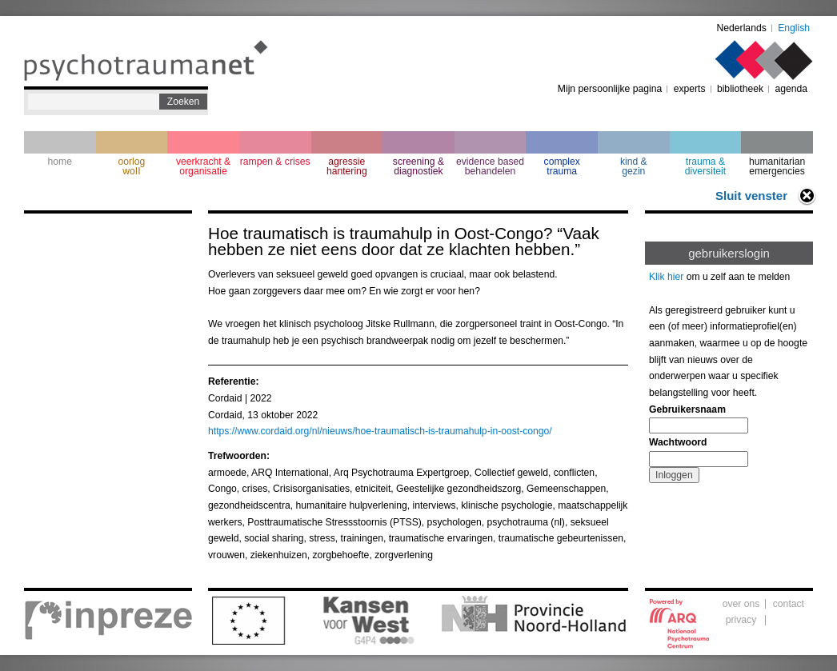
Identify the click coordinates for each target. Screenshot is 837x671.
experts (690, 88)
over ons (741, 603)
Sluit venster (751, 195)
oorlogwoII (132, 166)
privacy (741, 619)
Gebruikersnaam (687, 409)
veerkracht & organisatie (203, 166)
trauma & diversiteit (705, 166)
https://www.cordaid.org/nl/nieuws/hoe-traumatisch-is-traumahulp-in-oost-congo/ (380, 431)
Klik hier (666, 276)
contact (788, 603)
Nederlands (742, 28)
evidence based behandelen (490, 166)
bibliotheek (740, 88)
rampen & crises (275, 161)
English (794, 28)
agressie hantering (346, 166)
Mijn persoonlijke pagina (610, 88)
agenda (791, 88)
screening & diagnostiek (418, 166)
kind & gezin (633, 166)
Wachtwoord (678, 442)
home (60, 161)
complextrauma (562, 166)
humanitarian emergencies (777, 166)
